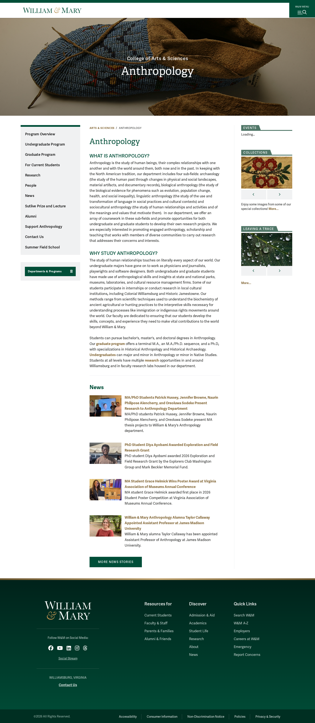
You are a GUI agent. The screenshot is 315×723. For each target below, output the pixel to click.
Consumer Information (153, 715)
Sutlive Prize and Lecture (45, 206)
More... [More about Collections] (274, 209)
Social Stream (67, 657)
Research (32, 175)
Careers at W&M (246, 639)
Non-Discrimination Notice (199, 715)
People (31, 185)
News (29, 196)
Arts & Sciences (102, 128)
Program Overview (40, 134)
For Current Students (42, 165)
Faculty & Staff (155, 623)
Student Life (198, 631)
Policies (236, 715)
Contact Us (34, 237)
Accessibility (116, 715)
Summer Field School (42, 247)
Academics (198, 623)
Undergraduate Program (45, 144)
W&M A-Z (241, 623)
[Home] (52, 10)
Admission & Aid (202, 615)
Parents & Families (159, 631)
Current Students (158, 615)
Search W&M (244, 615)
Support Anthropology (43, 227)
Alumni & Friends (157, 639)
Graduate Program (40, 155)
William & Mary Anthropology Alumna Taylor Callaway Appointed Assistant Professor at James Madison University (167, 523)
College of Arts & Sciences (157, 58)
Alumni (31, 216)
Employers (242, 631)
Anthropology (158, 71)
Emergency (242, 647)
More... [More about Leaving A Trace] (246, 283)
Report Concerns (247, 655)
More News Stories (116, 562)
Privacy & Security (266, 715)
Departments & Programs (45, 271)
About (193, 647)
